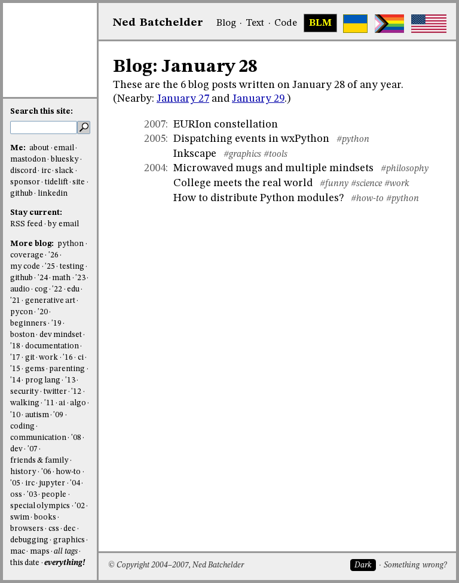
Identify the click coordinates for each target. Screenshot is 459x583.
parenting (67, 369)
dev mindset (60, 335)
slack (64, 171)
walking (24, 403)
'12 (76, 392)
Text (255, 23)
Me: (18, 148)
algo (78, 403)
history (23, 472)
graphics (69, 540)
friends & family (39, 460)
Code (285, 23)
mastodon (28, 159)
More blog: (33, 244)
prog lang (42, 380)
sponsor (25, 182)
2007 (155, 124)
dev (16, 449)
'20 (43, 312)
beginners (28, 323)
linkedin (53, 194)
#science (366, 184)
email (64, 148)
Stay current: (36, 213)
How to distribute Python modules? (258, 198)
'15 (15, 369)
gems (35, 369)
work (48, 358)
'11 (49, 403)
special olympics (40, 506)
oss (16, 495)
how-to (68, 472)
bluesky (65, 159)
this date (24, 563)
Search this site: (41, 112)
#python (352, 139)
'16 (68, 358)
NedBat (158, 23)
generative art (50, 301)
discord (23, 171)
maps (40, 551)
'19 (56, 323)
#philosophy (405, 169)
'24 (43, 278)
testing (72, 267)
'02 (80, 506)
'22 (57, 289)
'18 (15, 346)
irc (46, 171)
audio (20, 289)
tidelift (56, 182)
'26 (53, 255)
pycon (21, 312)
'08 (76, 438)
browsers (27, 529)
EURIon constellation (225, 124)
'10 (15, 415)
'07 (32, 449)
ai (62, 403)
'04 (75, 483)
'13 (70, 380)
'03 (32, 495)
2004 (155, 168)
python (70, 244)
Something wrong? (415, 565)
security (24, 392)
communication (38, 438)
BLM (320, 23)
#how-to (367, 199)
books (45, 517)
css (53, 529)
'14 (15, 380)
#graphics (242, 154)
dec (69, 529)
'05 (15, 483)
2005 (155, 138)
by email (63, 224)
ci (81, 358)
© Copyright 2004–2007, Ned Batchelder (176, 565)
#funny (334, 184)
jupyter (52, 483)
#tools (275, 154)
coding (22, 426)
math (61, 278)
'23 (80, 278)
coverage (27, 255)
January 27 (183, 98)
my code (25, 267)
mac (17, 551)
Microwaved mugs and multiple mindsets (273, 168)
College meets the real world (243, 183)
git (30, 358)
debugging (29, 540)
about (39, 148)
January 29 (258, 98)
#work (396, 184)
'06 (46, 472)
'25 (50, 267)
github (21, 194)
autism (37, 415)
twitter (55, 392)
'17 (15, 358)
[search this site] (43, 127)
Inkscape (194, 153)
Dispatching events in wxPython (251, 138)
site (78, 182)
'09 (58, 415)
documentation (52, 346)
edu (73, 289)
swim (19, 517)
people (53, 495)
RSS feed (26, 224)
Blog (226, 23)
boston (22, 335)
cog (41, 289)
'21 (15, 301)
